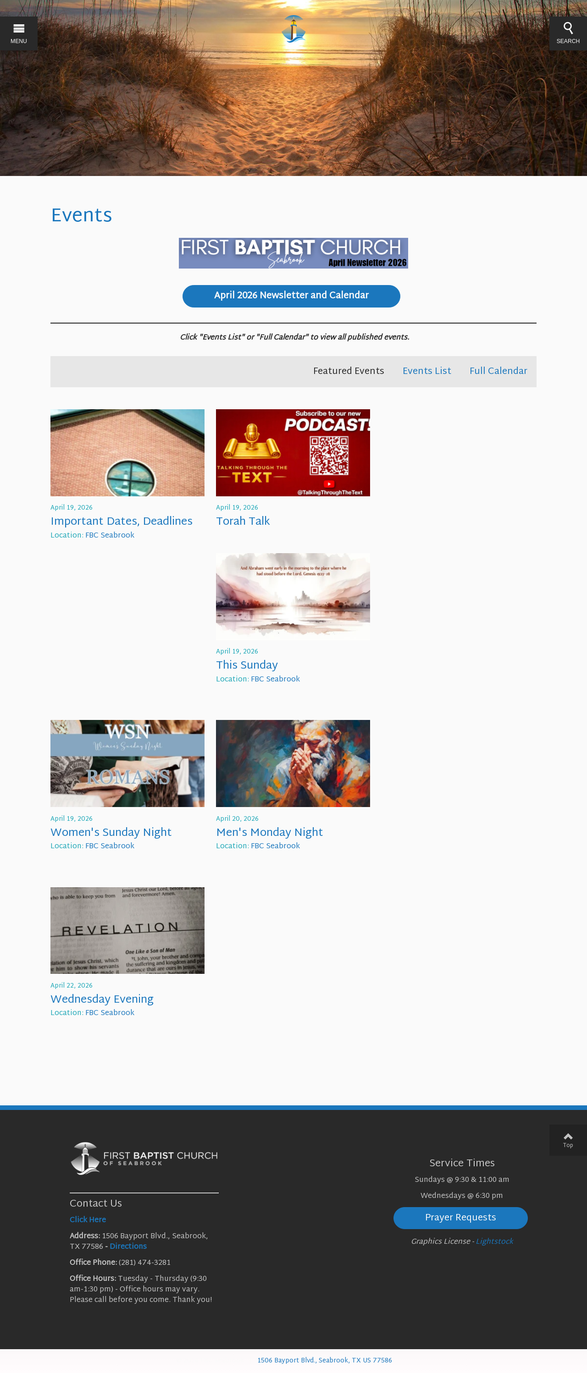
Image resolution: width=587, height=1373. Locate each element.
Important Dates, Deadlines (121, 522)
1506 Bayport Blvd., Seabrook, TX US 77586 (324, 1361)
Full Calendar (498, 371)
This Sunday (247, 666)
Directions (128, 1247)
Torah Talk (243, 522)
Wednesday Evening (102, 1000)
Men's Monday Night (269, 833)
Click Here (88, 1220)
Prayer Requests (460, 1218)
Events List (427, 371)
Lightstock (494, 1242)
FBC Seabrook (109, 536)
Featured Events (348, 371)
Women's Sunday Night (111, 833)
